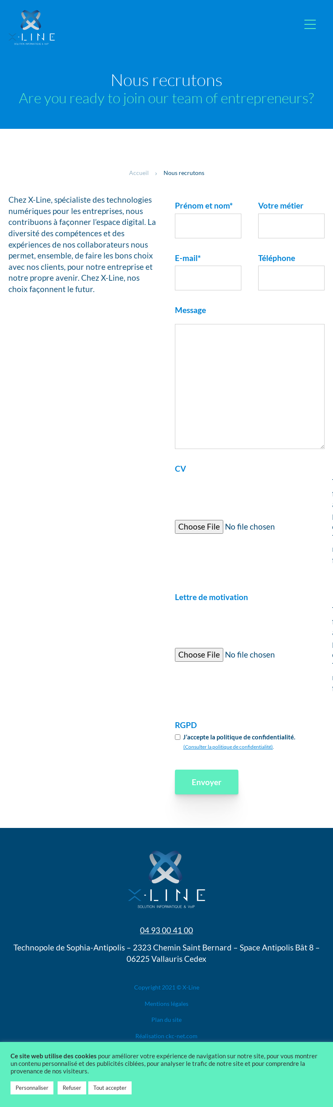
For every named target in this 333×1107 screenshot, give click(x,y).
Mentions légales (166, 1003)
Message (190, 310)
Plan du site (166, 1019)
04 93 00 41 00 (166, 930)
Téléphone (276, 258)
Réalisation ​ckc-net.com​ (166, 1035)
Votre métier (281, 205)
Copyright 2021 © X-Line (166, 987)
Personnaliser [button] (32, 1087)
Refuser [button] (72, 1087)
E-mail (188, 258)
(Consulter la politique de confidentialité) (228, 747)
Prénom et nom (204, 205)
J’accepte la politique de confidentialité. (239, 737)
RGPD (186, 725)
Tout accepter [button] (110, 1087)
